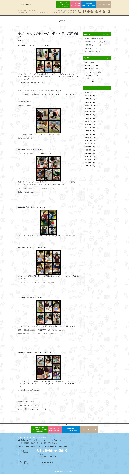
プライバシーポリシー (65, 425)
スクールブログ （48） (92, 65)
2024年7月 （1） (90, 112)
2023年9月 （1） (90, 124)
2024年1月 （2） (90, 118)
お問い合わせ (106, 4)
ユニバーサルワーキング (88, 4)
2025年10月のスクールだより (94, 38)
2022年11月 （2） (90, 140)
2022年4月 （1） (90, 159)
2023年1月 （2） (90, 134)
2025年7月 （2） (90, 96)
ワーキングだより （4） (92, 78)
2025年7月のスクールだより (94, 45)
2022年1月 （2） (90, 166)
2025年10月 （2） (90, 92)
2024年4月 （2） (90, 115)
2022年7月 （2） (90, 150)
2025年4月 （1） (90, 99)
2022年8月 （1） (90, 147)
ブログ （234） (89, 81)
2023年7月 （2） (90, 128)
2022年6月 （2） (90, 153)
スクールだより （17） (92, 69)
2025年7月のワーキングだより (94, 48)
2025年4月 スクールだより (93, 51)
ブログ (99, 4)
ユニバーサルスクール (63, 4)
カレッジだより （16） (92, 75)
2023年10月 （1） (90, 121)
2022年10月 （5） (90, 144)
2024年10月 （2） (90, 105)
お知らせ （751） (90, 62)
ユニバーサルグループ (25, 4)
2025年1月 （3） (90, 102)
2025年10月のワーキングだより (95, 42)
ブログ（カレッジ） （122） (94, 72)
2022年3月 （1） (90, 163)
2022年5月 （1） (90, 156)
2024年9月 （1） (90, 108)
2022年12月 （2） (90, 137)
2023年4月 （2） (90, 131)
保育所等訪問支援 (75, 4)
